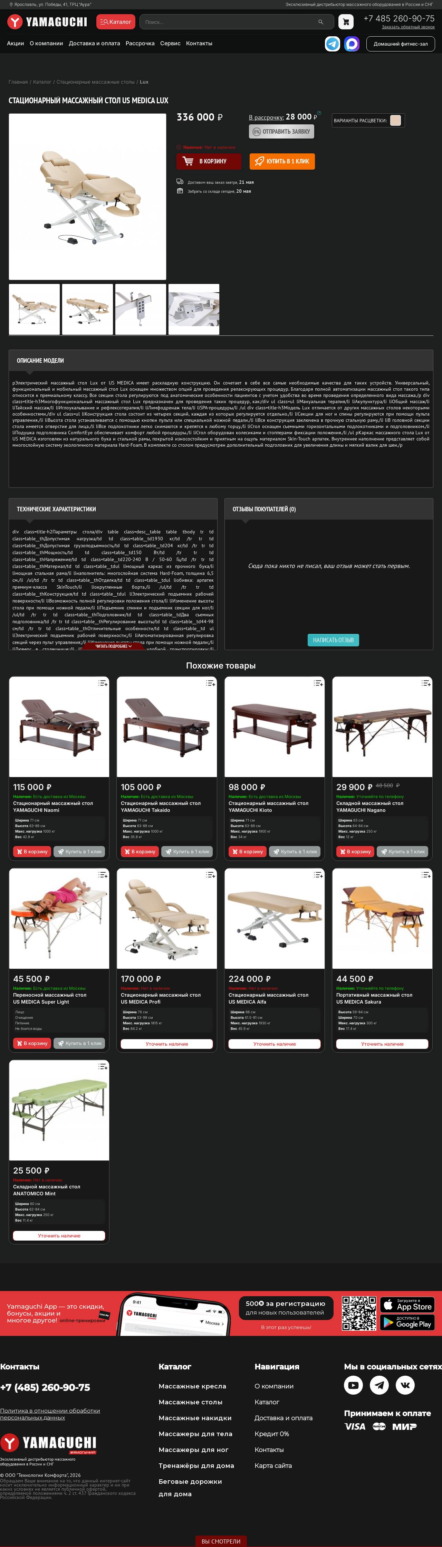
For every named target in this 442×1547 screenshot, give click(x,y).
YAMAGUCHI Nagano (361, 810)
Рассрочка (140, 43)
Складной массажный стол (369, 803)
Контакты (199, 43)
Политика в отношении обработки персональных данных (50, 1414)
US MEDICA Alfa (247, 1002)
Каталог (266, 1402)
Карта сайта (273, 1466)
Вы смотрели (221, 1541)
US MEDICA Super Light (41, 1002)
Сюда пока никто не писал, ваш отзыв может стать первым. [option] (329, 565)
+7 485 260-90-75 (399, 18)
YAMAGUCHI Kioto (250, 810)
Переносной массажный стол (49, 995)
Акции (15, 43)
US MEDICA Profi (141, 1002)
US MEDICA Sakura (358, 1002)
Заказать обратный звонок (408, 27)
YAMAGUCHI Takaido (145, 810)
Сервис (170, 43)
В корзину (32, 851)
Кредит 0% (271, 1434)
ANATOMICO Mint (34, 1193)
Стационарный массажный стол (53, 803)
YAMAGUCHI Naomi (36, 810)
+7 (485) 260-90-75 (45, 1387)
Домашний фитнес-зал (401, 44)
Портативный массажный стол (374, 995)
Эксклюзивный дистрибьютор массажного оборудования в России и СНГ (359, 4)
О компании (46, 43)
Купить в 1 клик (282, 161)
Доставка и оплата (94, 43)
